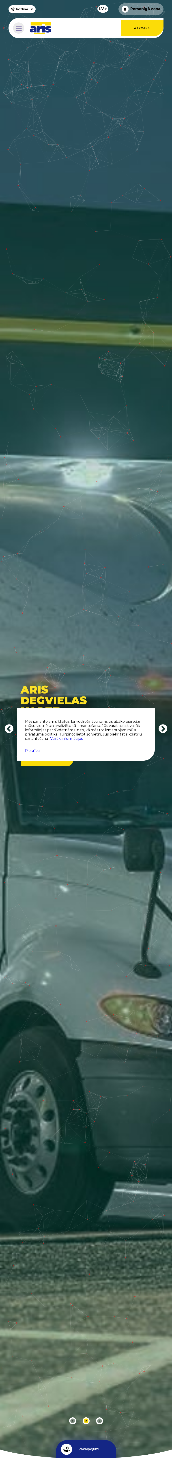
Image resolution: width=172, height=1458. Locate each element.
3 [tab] (99, 1421)
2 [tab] (86, 1421)
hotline (19, 9)
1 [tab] (72, 1421)
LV (101, 9)
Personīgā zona (141, 9)
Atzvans (142, 28)
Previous (9, 729)
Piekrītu (32, 751)
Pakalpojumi (80, 1449)
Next (163, 729)
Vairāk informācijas (66, 738)
